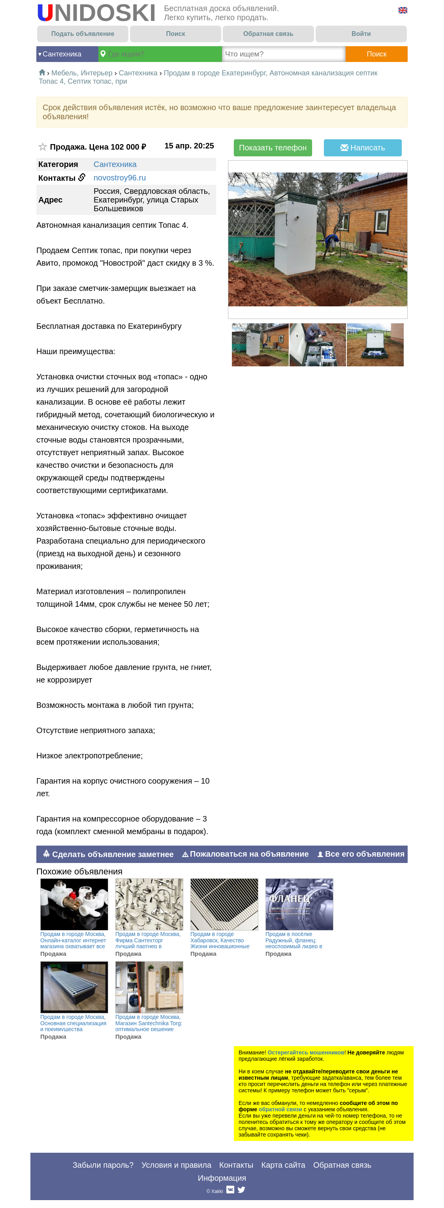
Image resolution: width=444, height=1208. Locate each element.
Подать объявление (83, 33)
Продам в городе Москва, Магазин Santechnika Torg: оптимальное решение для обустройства (148, 1026)
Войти (361, 33)
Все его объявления (361, 854)
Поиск (175, 33)
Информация (222, 1178)
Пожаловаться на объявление (245, 854)
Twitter (241, 1191)
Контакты (236, 1165)
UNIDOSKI (96, 12)
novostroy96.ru (120, 177)
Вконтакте (230, 1191)
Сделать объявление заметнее (108, 854)
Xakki (217, 1191)
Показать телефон (273, 147)
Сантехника (62, 54)
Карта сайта (283, 1165)
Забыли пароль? (103, 1165)
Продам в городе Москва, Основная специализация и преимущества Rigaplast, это (73, 1026)
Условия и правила (176, 1165)
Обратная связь (268, 33)
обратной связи (280, 1109)
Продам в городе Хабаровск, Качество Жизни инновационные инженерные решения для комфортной (220, 946)
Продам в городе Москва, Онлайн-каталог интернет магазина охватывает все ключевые (73, 943)
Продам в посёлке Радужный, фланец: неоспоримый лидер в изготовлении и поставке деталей (297, 946)
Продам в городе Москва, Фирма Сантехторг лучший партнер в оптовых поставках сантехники (148, 946)
